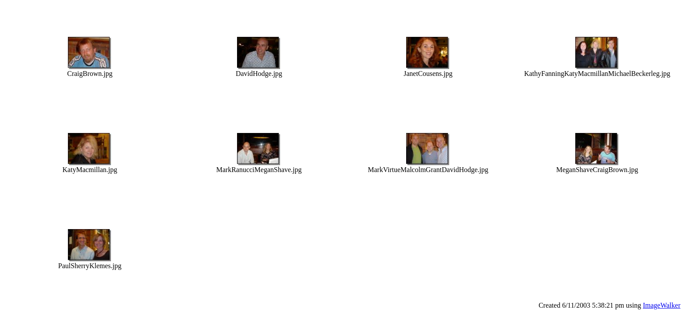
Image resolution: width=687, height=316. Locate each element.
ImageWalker (661, 305)
